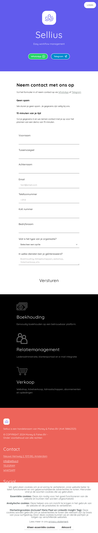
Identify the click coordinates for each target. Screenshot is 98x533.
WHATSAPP (9, 470)
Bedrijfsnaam (26, 224)
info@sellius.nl (10, 460)
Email (22, 179)
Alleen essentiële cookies (41, 527)
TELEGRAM (9, 465)
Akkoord (66, 527)
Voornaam (24, 135)
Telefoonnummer (28, 194)
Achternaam (25, 164)
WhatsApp (38, 56)
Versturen (49, 280)
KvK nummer (26, 209)
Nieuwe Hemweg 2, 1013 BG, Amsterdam (25, 456)
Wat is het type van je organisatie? (38, 238)
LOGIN (90, 5)
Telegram (60, 56)
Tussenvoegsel (26, 149)
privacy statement (58, 521)
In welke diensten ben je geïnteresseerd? (41, 253)
